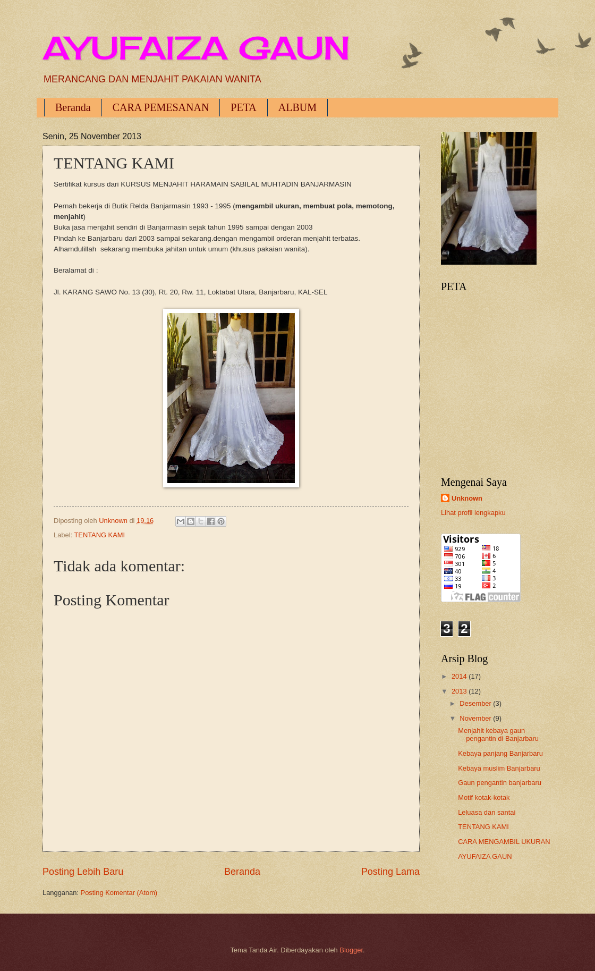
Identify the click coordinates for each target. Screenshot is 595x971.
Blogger (351, 950)
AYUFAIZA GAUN (196, 47)
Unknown (467, 498)
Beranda (73, 107)
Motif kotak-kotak (483, 797)
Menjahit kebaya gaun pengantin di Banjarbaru (498, 734)
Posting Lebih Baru (82, 871)
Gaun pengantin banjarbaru (499, 783)
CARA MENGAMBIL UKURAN (504, 842)
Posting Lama (390, 871)
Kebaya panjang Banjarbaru (500, 753)
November (476, 718)
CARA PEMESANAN (161, 107)
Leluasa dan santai (486, 812)
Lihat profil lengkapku (473, 513)
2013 (460, 691)
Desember (476, 703)
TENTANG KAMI (99, 535)
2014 (460, 676)
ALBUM (297, 107)
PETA (243, 107)
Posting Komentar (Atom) (119, 893)
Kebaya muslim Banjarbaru (499, 768)
